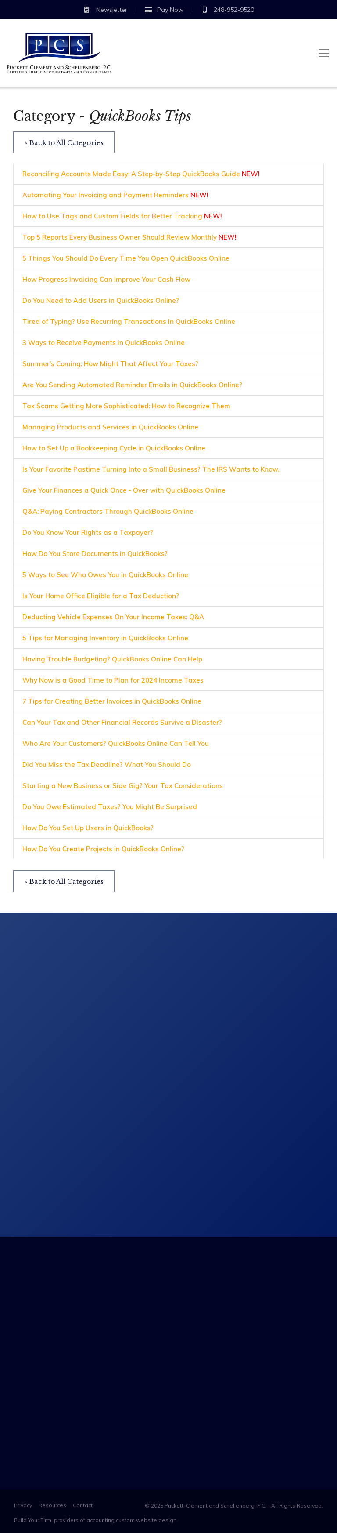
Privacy (23, 1505)
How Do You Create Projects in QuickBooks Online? (103, 849)
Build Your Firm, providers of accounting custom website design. (96, 1520)
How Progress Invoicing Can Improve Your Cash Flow (106, 279)
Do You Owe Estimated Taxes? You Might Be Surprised (109, 807)
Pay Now (164, 10)
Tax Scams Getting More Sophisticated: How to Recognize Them (126, 406)
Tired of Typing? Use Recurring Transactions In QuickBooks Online (128, 321)
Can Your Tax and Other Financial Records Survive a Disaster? (122, 722)
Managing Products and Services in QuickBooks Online (110, 427)
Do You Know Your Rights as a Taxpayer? (87, 532)
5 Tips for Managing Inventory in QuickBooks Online (105, 638)
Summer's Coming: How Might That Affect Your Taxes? (110, 364)
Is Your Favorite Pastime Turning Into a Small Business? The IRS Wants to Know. (150, 469)
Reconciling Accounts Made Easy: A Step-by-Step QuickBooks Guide (141, 174)
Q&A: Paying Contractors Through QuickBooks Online (108, 511)
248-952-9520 (228, 10)
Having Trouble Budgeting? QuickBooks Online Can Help (112, 659)
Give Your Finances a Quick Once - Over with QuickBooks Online (124, 490)
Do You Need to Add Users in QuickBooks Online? (100, 300)
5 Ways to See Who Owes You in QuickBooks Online (105, 574)
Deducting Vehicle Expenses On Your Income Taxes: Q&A (113, 617)
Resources (52, 1505)
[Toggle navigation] (323, 53)
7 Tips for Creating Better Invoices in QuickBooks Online (111, 701)
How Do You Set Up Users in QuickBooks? (88, 828)
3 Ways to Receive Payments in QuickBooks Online (103, 342)
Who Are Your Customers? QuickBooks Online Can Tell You (115, 743)
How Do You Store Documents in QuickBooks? (95, 553)
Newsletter (105, 10)
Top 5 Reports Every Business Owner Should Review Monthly (129, 237)
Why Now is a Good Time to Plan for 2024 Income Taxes (113, 680)
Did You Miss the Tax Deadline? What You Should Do (106, 764)
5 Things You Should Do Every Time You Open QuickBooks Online (125, 258)
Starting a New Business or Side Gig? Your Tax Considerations (122, 785)
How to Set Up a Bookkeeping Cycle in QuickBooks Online (113, 448)
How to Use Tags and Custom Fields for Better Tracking (122, 216)
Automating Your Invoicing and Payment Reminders (115, 195)
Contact (83, 1505)
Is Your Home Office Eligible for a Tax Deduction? (100, 596)
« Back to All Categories (64, 142)
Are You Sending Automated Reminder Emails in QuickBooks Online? (132, 385)
